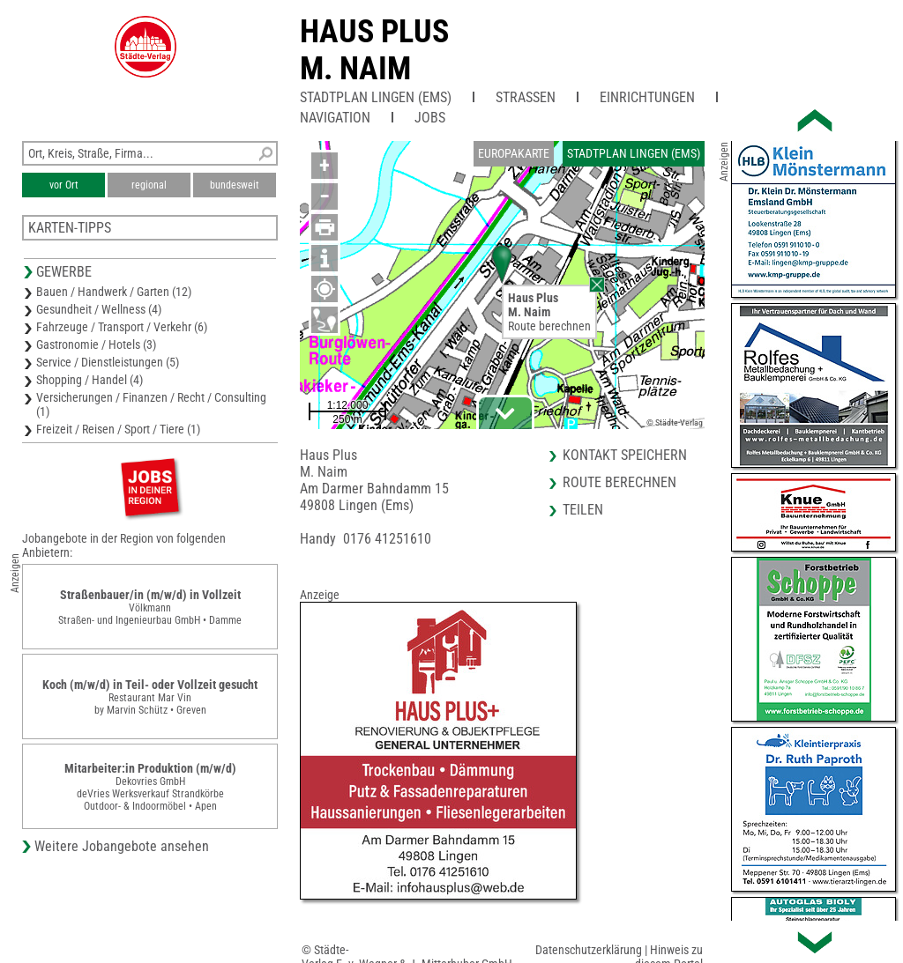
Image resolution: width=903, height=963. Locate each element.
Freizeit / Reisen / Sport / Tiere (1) (118, 429)
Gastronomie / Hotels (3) (96, 344)
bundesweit (234, 185)
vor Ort (63, 185)
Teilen (583, 509)
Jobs (429, 117)
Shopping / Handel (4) (89, 380)
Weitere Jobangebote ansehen (121, 846)
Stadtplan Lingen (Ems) (376, 97)
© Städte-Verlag (674, 422)
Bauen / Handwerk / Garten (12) (113, 292)
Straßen (526, 97)
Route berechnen (549, 326)
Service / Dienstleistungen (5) (107, 362)
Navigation (335, 117)
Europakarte (513, 153)
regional (149, 185)
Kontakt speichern (625, 455)
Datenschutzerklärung (588, 950)
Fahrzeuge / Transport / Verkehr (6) (121, 327)
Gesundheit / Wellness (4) (98, 309)
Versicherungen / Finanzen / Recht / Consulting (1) (151, 404)
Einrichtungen (647, 97)
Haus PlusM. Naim (374, 50)
